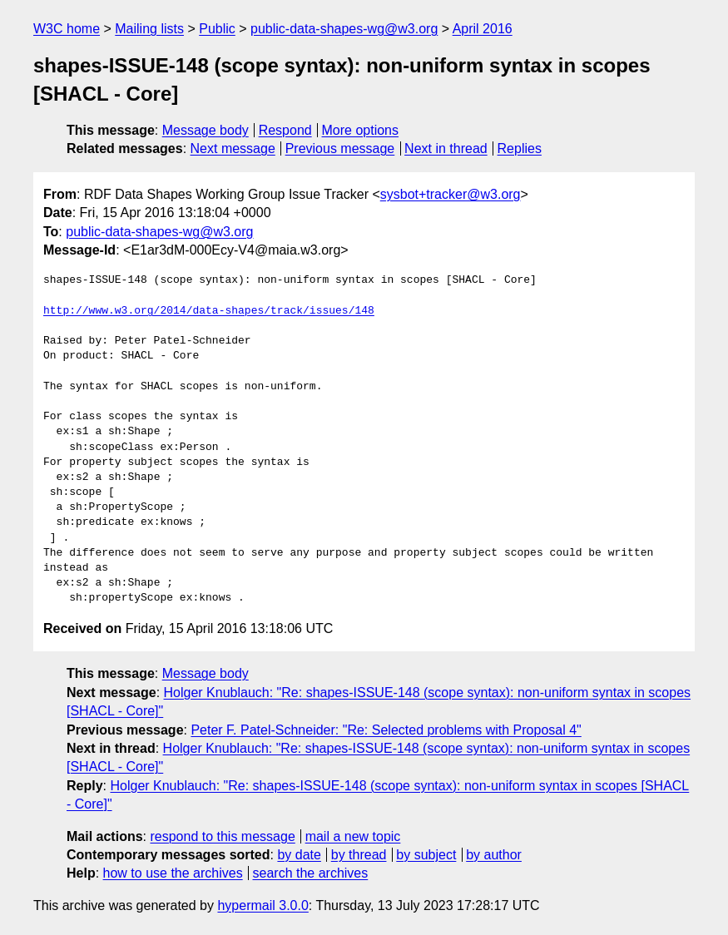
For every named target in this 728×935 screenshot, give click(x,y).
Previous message (340, 148)
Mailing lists (149, 29)
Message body (205, 130)
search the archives (311, 873)
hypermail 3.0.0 (262, 905)
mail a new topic (353, 836)
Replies (520, 148)
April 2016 (483, 29)
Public (217, 29)
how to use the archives (173, 873)
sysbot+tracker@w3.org (450, 194)
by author (494, 855)
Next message (233, 148)
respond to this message (222, 836)
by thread (359, 855)
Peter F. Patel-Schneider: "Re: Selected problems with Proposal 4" (386, 730)
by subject (426, 855)
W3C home (66, 29)
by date (298, 855)
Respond (285, 130)
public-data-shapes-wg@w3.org (344, 29)
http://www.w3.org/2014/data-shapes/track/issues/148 (208, 311)
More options (360, 130)
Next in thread (446, 148)
